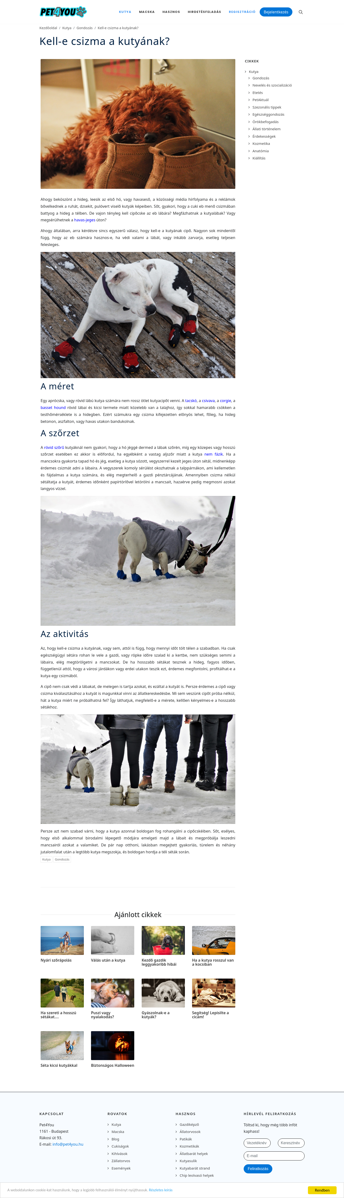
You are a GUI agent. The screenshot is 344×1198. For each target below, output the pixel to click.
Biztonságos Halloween (112, 1065)
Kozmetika (261, 143)
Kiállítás (259, 158)
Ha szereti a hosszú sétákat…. (58, 1015)
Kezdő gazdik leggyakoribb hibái (159, 962)
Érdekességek (264, 136)
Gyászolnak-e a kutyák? (156, 1015)
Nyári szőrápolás (56, 960)
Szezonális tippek (267, 107)
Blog (115, 1139)
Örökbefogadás (266, 121)
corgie (225, 400)
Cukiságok (120, 1146)
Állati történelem (267, 128)
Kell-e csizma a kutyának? (118, 28)
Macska (118, 1131)
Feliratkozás (258, 1169)
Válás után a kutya (108, 960)
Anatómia (261, 150)
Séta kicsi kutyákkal (59, 1065)
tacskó (191, 400)
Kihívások (120, 1153)
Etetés (258, 92)
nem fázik (213, 454)
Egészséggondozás (269, 114)
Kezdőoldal (48, 28)
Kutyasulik (188, 1160)
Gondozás (84, 28)
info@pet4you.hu (68, 1144)
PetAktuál (261, 99)
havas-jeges (84, 220)
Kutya (66, 28)
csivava (208, 400)
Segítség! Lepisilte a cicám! (210, 1015)
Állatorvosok (190, 1131)
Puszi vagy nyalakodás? (102, 1015)
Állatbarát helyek (194, 1153)
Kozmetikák (189, 1146)
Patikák (186, 1139)
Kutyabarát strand (195, 1168)
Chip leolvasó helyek (197, 1175)
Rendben (322, 1190)
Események (121, 1168)
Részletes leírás (168, 1190)
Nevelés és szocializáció (272, 85)
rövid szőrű (54, 447)
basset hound (53, 407)
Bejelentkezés (276, 12)
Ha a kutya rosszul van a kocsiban (213, 962)
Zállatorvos (121, 1160)
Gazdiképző (189, 1124)
